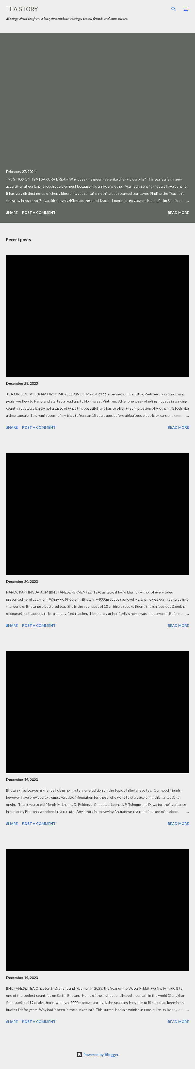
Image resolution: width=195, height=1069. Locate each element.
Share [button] (12, 212)
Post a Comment (39, 212)
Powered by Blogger (97, 1054)
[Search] (174, 9)
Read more (178, 212)
